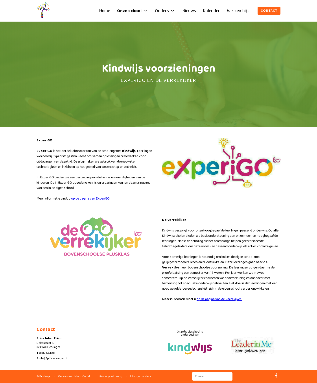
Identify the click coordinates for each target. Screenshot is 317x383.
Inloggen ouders (140, 376)
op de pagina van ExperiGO (90, 198)
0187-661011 (47, 353)
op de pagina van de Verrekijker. (219, 299)
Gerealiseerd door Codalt (74, 376)
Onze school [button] (132, 10)
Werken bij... (238, 10)
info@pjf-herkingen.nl (53, 358)
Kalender (211, 10)
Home (104, 10)
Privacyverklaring (110, 376)
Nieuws (189, 10)
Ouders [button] (165, 10)
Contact (269, 10)
